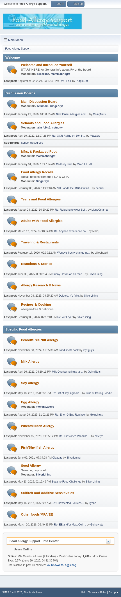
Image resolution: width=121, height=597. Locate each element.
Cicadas (57, 457)
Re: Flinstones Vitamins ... (74, 436)
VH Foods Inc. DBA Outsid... (74, 188)
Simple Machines (32, 592)
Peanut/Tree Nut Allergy (39, 340)
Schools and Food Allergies (42, 123)
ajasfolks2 (43, 127)
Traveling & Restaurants (40, 242)
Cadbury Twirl (64, 164)
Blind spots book (69, 350)
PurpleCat (82, 81)
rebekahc (43, 74)
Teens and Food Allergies (41, 199)
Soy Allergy (30, 383)
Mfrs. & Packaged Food (39, 151)
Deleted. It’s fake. (69, 295)
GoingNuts (99, 114)
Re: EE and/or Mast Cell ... (70, 524)
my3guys (88, 350)
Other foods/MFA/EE (37, 514)
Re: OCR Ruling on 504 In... (69, 135)
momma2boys (45, 406)
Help (83, 592)
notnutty (57, 127)
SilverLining (96, 274)
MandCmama (99, 209)
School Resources (32, 142)
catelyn (99, 436)
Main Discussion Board (39, 101)
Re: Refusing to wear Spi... (71, 209)
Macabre (95, 135)
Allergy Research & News (41, 285)
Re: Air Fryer (64, 317)
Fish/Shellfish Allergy (38, 447)
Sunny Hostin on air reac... (68, 274)
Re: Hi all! (65, 81)
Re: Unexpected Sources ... (68, 503)
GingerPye (57, 106)
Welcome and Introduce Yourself (46, 65)
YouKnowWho (55, 565)
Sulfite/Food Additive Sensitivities (47, 493)
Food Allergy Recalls (37, 172)
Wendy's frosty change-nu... (74, 252)
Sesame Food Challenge (66, 481)
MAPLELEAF (85, 164)
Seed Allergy (31, 465)
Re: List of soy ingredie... (66, 393)
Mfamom (42, 106)
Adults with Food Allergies (41, 221)
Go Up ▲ (114, 592)
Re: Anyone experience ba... (71, 231)
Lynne (92, 503)
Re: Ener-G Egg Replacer (70, 414)
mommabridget (60, 74)
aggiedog (70, 565)
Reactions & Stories (36, 264)
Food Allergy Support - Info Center (34, 541)
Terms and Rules (97, 592)
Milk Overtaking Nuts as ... (68, 371)
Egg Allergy (30, 402)
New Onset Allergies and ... (72, 114)
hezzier (100, 188)
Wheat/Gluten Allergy (37, 426)
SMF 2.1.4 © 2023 (12, 592)
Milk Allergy (30, 361)
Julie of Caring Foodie (99, 393)
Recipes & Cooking (36, 304)
